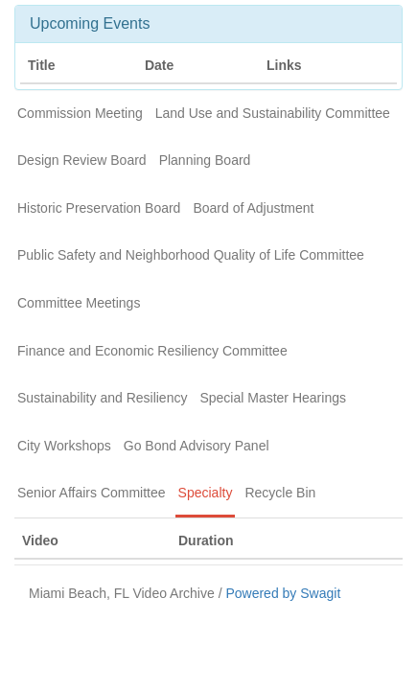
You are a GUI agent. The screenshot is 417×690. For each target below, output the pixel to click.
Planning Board (205, 160)
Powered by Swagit (282, 593)
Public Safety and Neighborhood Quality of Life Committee (190, 255)
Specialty (205, 492)
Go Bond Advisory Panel (196, 445)
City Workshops (64, 445)
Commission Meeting (80, 113)
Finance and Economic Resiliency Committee (152, 350)
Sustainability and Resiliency (102, 397)
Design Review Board (82, 160)
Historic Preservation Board (98, 208)
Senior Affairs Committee (91, 492)
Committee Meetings (78, 302)
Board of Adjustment (253, 208)
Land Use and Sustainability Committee (272, 113)
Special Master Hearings (272, 397)
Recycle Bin (279, 492)
